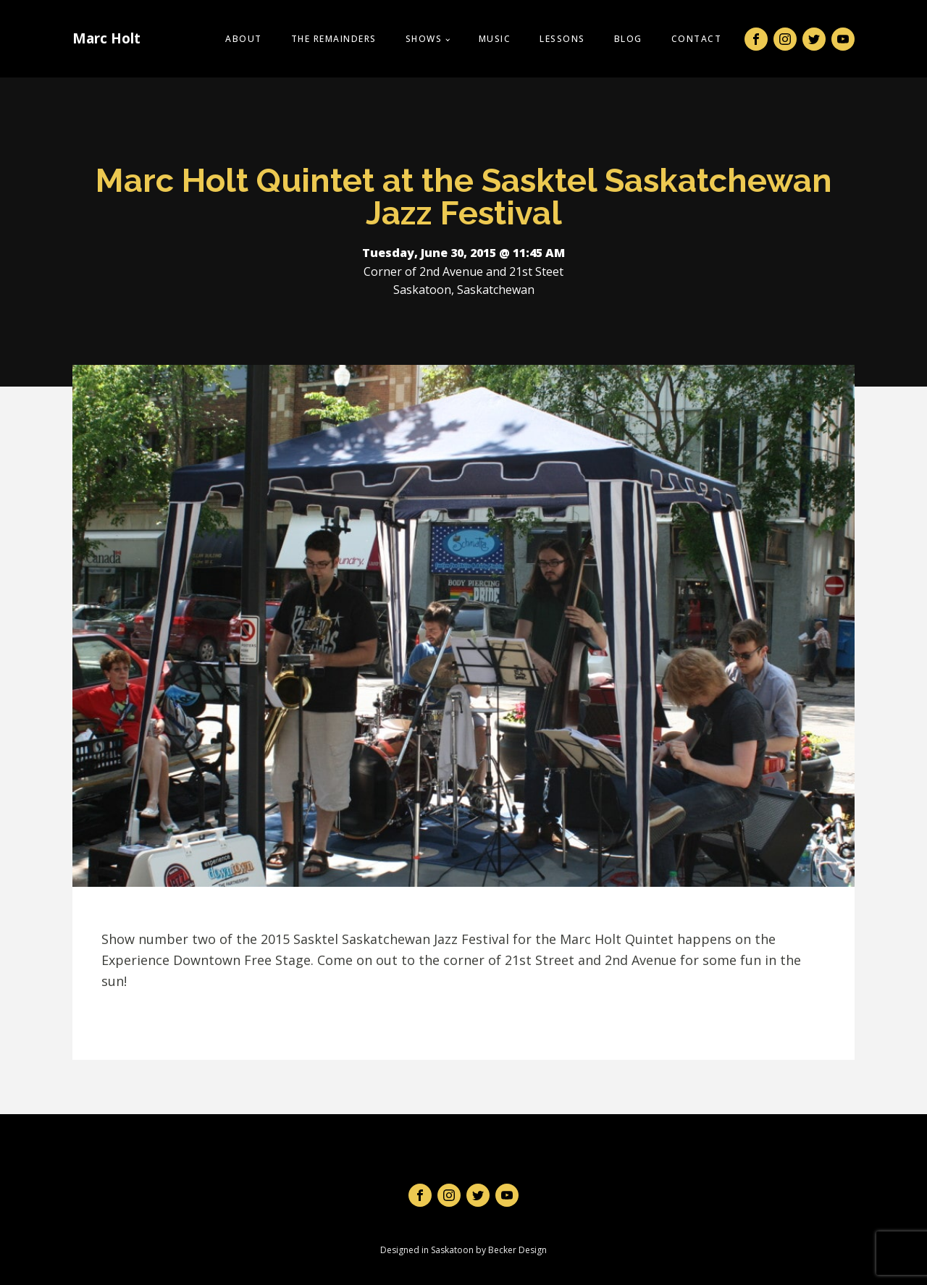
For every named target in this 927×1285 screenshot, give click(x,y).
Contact (696, 39)
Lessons (562, 39)
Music (495, 39)
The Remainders (334, 39)
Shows (424, 39)
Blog (628, 39)
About (243, 39)
